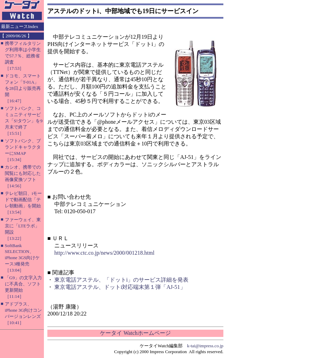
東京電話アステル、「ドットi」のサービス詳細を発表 (121, 280)
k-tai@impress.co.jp (205, 345)
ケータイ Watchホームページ (135, 333)
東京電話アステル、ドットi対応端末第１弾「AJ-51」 (120, 287)
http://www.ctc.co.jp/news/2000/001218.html (104, 253)
